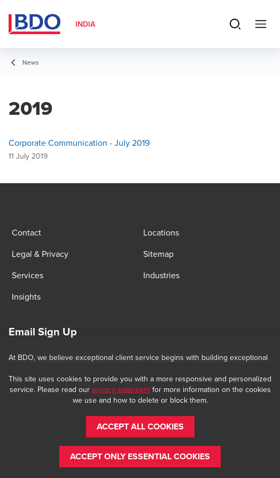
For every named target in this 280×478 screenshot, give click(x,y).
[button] (140, 426)
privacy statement (121, 389)
